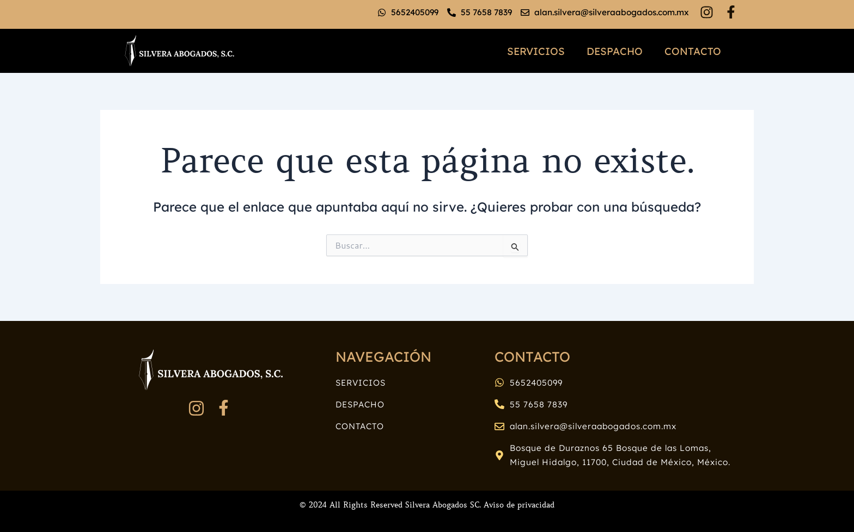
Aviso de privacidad (519, 505)
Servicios (536, 51)
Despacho (615, 51)
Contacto (692, 51)
